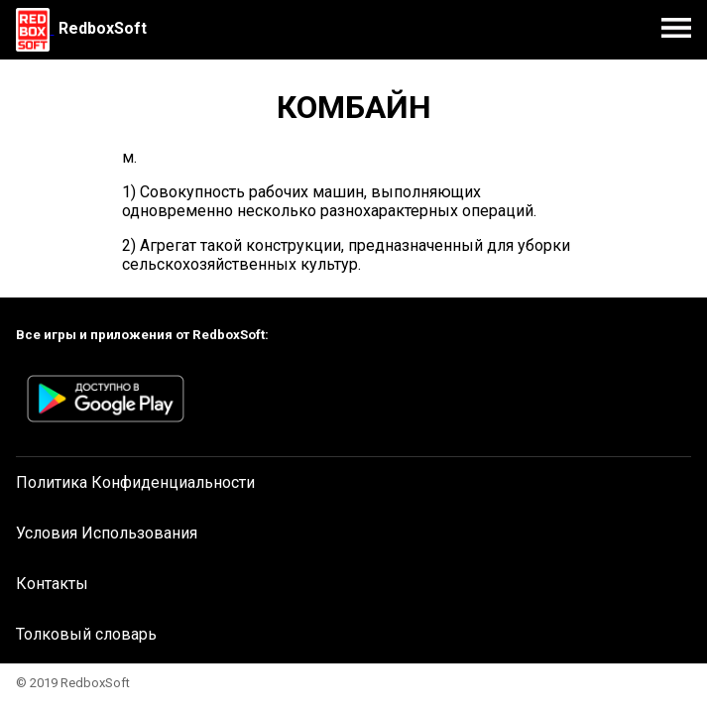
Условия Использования (106, 533)
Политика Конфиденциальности (135, 482)
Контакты (52, 583)
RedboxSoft (103, 28)
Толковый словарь (86, 634)
